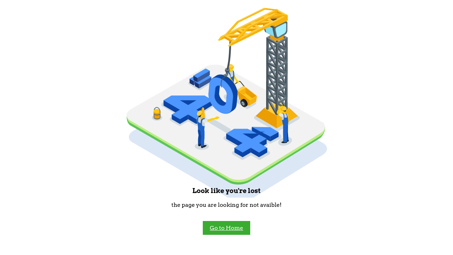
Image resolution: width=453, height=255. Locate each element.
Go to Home (226, 228)
